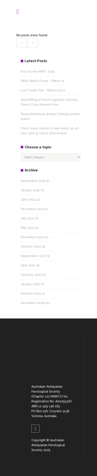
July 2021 (27, 218)
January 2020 (30, 284)
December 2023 (32, 209)
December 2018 (32, 303)
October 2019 (31, 293)
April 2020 (28, 265)
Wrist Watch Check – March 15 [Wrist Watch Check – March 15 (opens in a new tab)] (43, 81)
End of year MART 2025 (38, 71)
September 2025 (33, 181)
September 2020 (33, 256)
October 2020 (31, 246)
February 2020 (31, 274)
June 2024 (28, 199)
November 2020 (32, 237)
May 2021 (27, 227)
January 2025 (30, 190)
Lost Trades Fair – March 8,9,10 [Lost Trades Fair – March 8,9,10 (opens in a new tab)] (43, 90)
